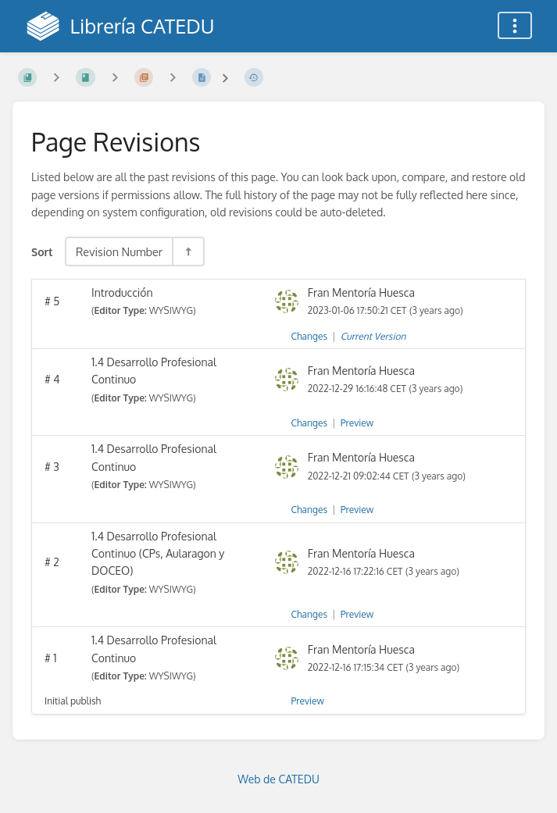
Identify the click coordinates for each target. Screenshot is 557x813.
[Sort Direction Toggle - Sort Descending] (187, 251)
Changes (309, 336)
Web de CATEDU (278, 779)
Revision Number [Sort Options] (119, 251)
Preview (357, 423)
